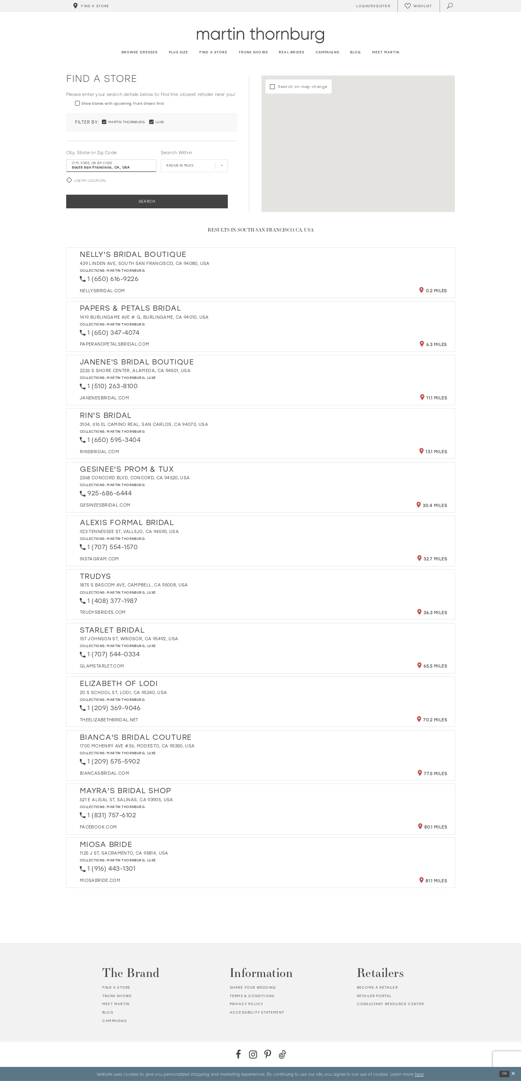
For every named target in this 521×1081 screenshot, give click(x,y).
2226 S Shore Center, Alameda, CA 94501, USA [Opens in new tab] (135, 370)
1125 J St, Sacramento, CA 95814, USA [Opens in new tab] (124, 853)
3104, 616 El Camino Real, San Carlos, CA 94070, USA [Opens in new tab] (144, 424)
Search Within (176, 152)
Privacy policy (246, 1004)
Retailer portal (374, 996)
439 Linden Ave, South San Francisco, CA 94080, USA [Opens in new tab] (145, 263)
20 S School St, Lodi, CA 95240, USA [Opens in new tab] (123, 692)
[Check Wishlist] (418, 6)
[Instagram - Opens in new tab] (253, 1054)
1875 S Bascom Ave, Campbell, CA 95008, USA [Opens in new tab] (134, 585)
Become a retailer (377, 987)
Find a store (116, 987)
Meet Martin (116, 1004)
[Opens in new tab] (102, 290)
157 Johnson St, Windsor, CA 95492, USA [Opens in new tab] (129, 638)
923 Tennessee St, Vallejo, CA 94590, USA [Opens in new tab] (129, 531)
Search (147, 201)
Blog (108, 1012)
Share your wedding (253, 987)
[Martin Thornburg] (260, 35)
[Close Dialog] (513, 1074)
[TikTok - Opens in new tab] (282, 1054)
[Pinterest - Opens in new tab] (267, 1054)
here (419, 1074)
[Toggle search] (450, 6)
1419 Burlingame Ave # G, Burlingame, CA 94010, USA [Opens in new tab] (144, 317)
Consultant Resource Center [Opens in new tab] (390, 1004)
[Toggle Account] (372, 6)
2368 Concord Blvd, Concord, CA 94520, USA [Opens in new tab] (135, 477)
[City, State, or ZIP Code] (111, 165)
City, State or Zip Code (91, 152)
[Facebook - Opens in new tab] (238, 1054)
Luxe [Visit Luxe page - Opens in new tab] (151, 378)
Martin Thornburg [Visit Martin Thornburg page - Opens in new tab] (126, 271)
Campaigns (114, 1021)
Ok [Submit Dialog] (504, 1073)
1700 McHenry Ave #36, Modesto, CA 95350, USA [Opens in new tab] (137, 746)
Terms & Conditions (252, 996)
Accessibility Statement (257, 1012)
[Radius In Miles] (194, 165)
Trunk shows (117, 996)
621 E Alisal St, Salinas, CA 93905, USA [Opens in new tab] (126, 799)
